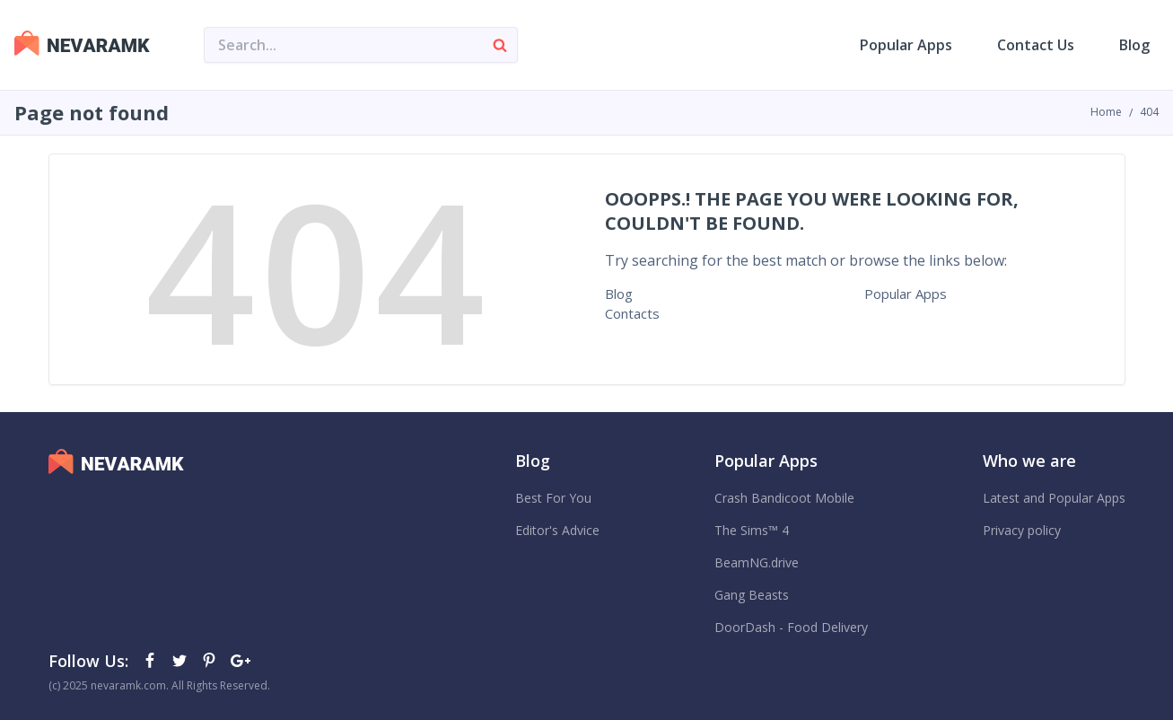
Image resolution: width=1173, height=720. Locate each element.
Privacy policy (1022, 530)
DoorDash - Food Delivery (791, 627)
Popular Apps (906, 45)
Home (1106, 111)
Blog (1134, 45)
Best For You (553, 497)
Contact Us (1035, 45)
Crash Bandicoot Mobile (784, 497)
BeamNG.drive (756, 562)
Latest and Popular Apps (1054, 497)
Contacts (632, 313)
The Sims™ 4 (751, 530)
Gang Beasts (751, 594)
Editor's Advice (557, 530)
